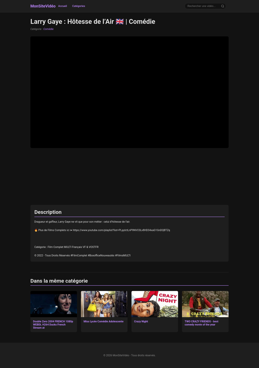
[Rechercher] (222, 6)
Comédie (48, 29)
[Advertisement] (129, 176)
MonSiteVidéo (43, 6)
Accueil (62, 6)
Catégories (78, 6)
